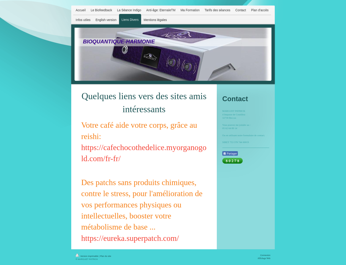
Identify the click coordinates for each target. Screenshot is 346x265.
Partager (230, 153)
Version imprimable (87, 256)
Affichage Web (264, 258)
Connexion (265, 255)
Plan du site (105, 256)
